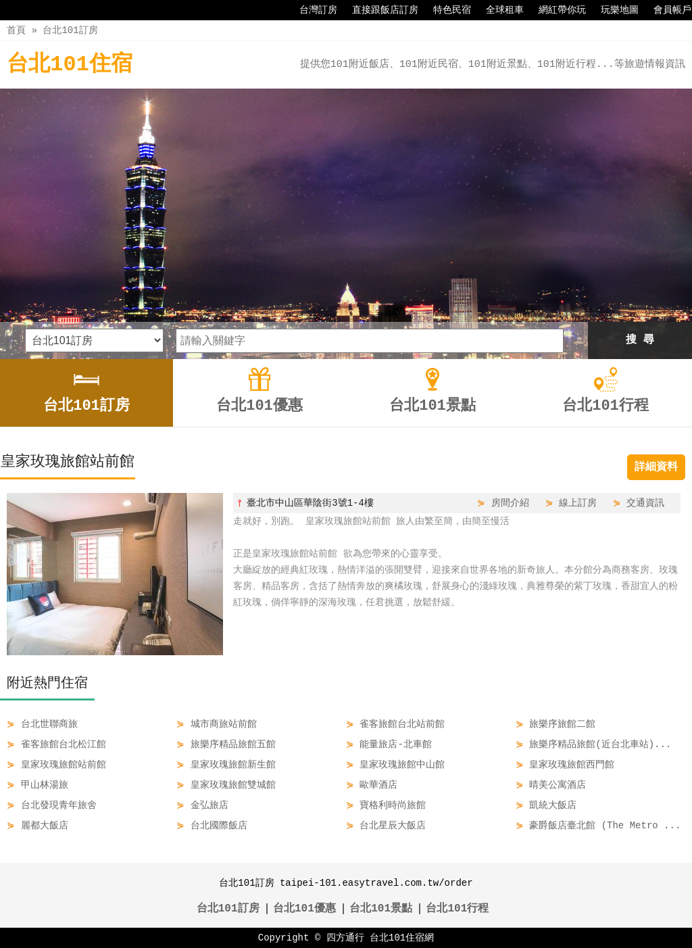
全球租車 (498, 10)
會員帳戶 (665, 10)
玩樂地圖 (613, 10)
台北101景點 (380, 908)
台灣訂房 (311, 10)
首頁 (16, 30)
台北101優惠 (304, 908)
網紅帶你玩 (555, 10)
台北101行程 (457, 908)
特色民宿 (445, 10)
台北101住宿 (69, 64)
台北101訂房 (70, 30)
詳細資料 (656, 467)
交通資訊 (645, 502)
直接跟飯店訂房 (378, 10)
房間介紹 (510, 502)
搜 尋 (640, 340)
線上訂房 (578, 502)
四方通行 (345, 937)
